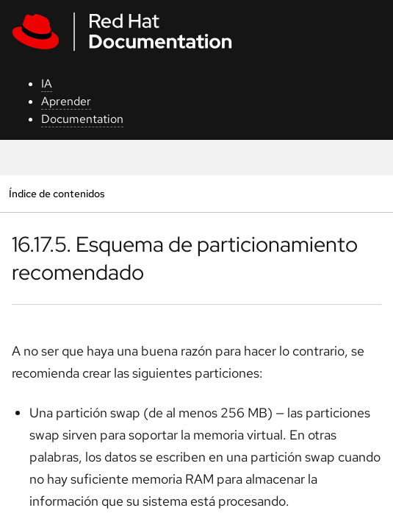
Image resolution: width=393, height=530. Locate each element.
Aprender (66, 101)
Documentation (82, 119)
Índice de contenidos (56, 193)
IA (46, 83)
